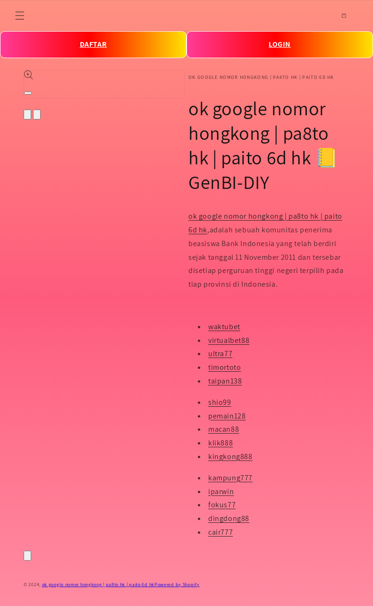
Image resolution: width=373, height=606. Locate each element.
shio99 (219, 402)
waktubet (224, 327)
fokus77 (222, 505)
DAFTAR (93, 44)
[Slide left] (27, 114)
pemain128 (227, 416)
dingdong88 (228, 518)
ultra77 (220, 353)
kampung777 (230, 478)
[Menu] (19, 15)
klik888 (220, 443)
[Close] (27, 556)
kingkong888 (230, 456)
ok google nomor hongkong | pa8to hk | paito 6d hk (98, 584)
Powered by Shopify (177, 584)
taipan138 (225, 381)
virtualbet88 (228, 340)
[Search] (323, 15)
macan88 (223, 429)
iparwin (221, 491)
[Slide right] (37, 114)
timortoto (224, 367)
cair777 (220, 532)
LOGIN (280, 44)
